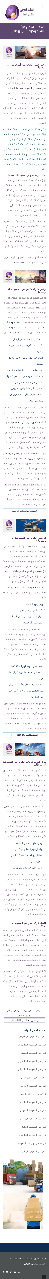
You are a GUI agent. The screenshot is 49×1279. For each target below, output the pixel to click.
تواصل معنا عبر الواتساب (24, 1020)
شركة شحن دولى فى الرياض (33, 1094)
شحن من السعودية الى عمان (33, 1118)
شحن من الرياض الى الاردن (33, 1077)
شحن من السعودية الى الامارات (31, 1045)
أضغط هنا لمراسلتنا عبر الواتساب (24, 511)
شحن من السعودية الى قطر (33, 1053)
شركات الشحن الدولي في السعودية (28, 422)
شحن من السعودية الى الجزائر (32, 1069)
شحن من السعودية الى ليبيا (34, 1151)
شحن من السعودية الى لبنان (33, 1127)
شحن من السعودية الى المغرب (32, 1135)
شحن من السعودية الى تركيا (33, 1086)
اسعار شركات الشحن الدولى (26, 587)
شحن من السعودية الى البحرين (32, 1061)
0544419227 (19, 262)
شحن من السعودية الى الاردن (32, 1036)
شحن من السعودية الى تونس (32, 1110)
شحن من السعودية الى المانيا (33, 1102)
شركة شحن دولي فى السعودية (32, 1143)
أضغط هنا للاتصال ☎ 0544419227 (24, 735)
